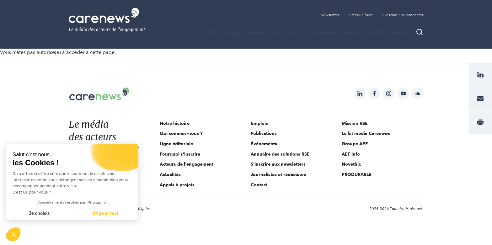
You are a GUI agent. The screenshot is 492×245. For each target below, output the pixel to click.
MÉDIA (213, 32)
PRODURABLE (357, 174)
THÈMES (255, 32)
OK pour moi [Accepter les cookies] (105, 213)
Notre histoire (175, 123)
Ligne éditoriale (176, 143)
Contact (259, 184)
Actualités (170, 174)
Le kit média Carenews (366, 133)
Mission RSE (355, 123)
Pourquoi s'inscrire (180, 154)
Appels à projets (364, 32)
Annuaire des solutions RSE (280, 154)
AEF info (351, 154)
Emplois (399, 32)
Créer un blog (361, 15)
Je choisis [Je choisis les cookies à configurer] (39, 213)
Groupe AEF (355, 143)
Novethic (351, 164)
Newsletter (330, 15)
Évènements (322, 32)
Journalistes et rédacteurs (278, 174)
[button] (13, 234)
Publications (286, 32)
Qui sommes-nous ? (181, 133)
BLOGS (233, 32)
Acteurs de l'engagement (186, 164)
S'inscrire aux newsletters (278, 164)
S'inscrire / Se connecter (402, 15)
